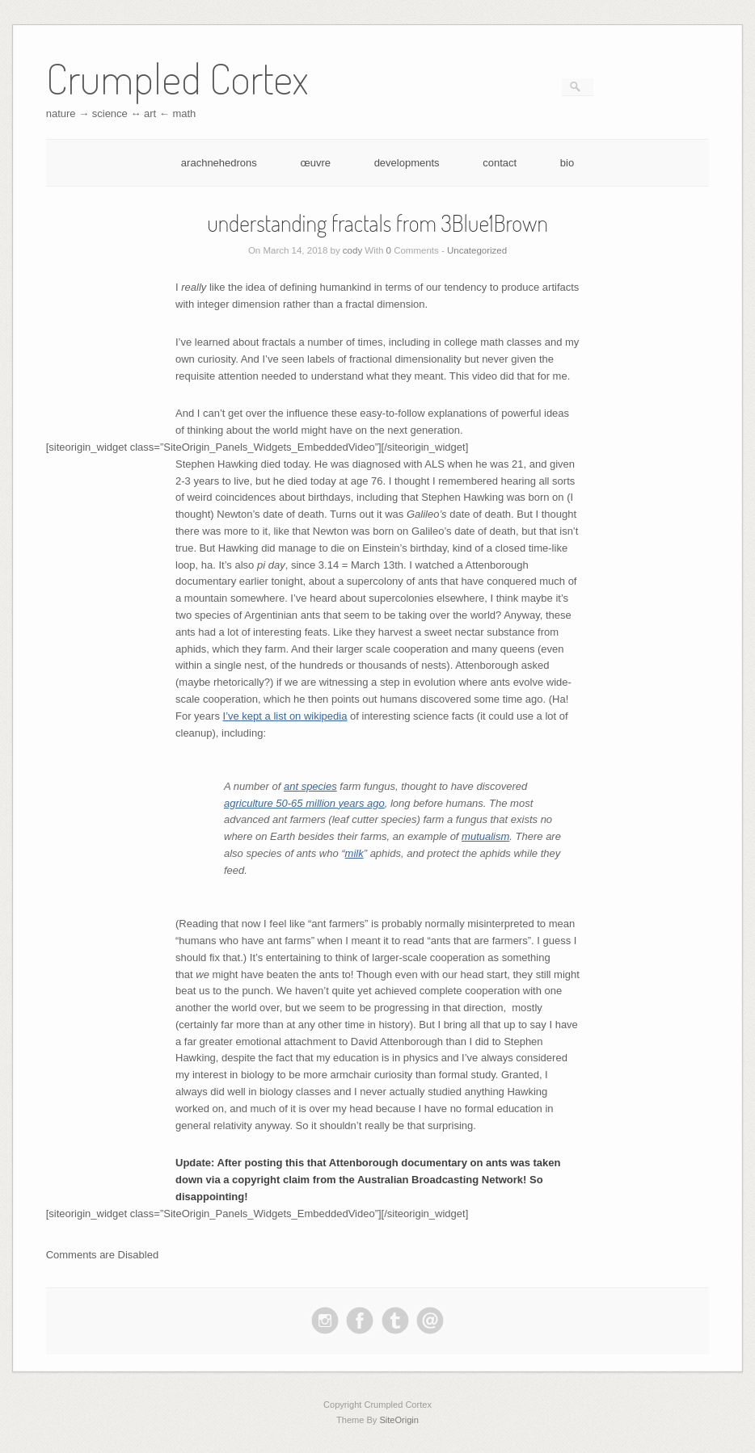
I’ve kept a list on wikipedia (285, 716)
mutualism (485, 836)
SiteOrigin (399, 1420)
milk (354, 853)
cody (352, 250)
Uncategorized (477, 250)
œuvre (315, 163)
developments (407, 163)
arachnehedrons (219, 163)
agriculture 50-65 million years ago (304, 803)
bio (567, 163)
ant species (310, 786)
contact (500, 163)
